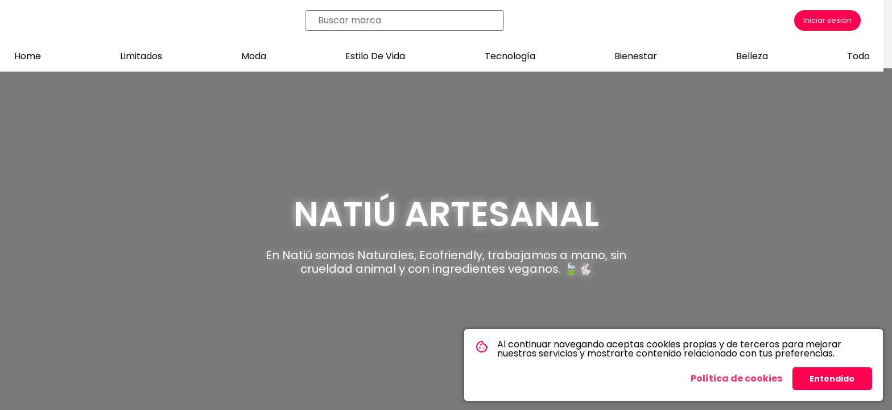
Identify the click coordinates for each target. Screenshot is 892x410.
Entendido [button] (832, 378)
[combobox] (408, 20)
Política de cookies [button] (736, 378)
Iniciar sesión (827, 20)
